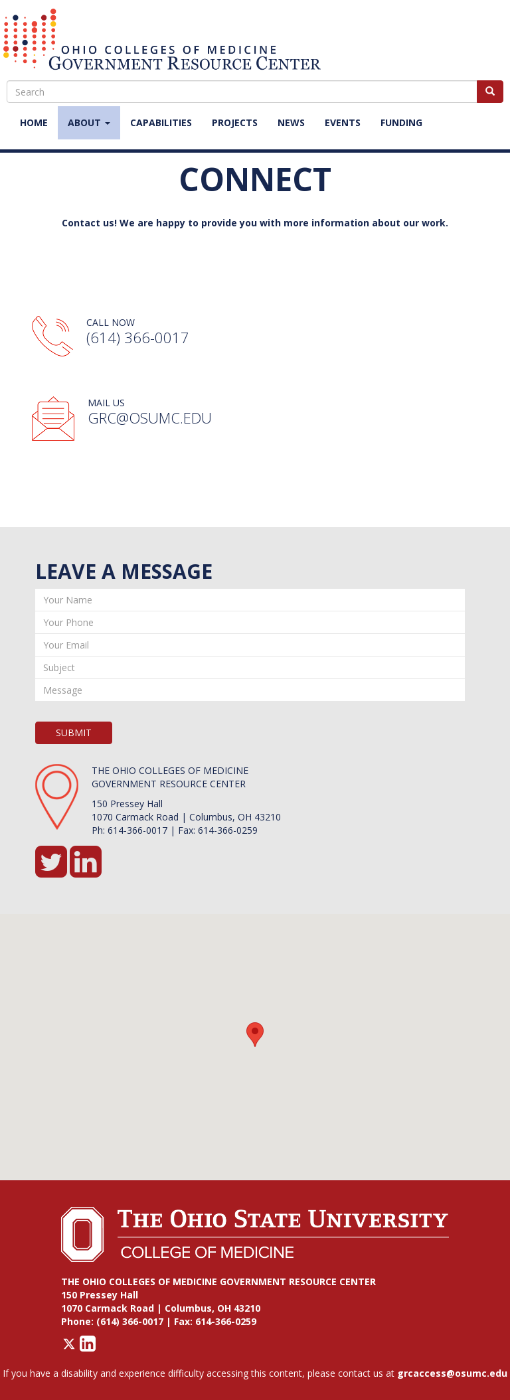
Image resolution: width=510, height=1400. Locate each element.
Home (34, 122)
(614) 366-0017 (137, 337)
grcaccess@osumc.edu (452, 1373)
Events (343, 122)
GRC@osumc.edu (150, 418)
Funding (401, 122)
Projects (235, 122)
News (291, 122)
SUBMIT (74, 732)
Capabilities (161, 122)
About (89, 122)
